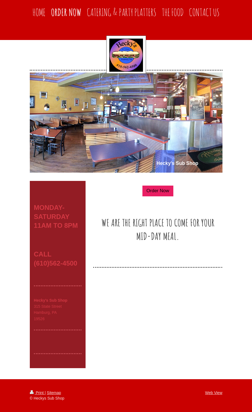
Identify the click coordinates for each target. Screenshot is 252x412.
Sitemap (54, 392)
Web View (213, 392)
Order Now (158, 190)
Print (37, 392)
